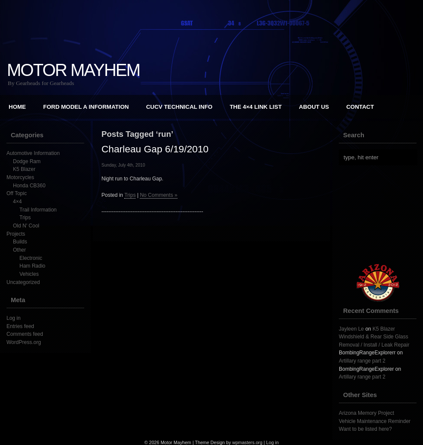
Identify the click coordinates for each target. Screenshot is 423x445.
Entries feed (20, 326)
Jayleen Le (351, 329)
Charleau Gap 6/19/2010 (154, 149)
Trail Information (38, 210)
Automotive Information (33, 153)
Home (17, 107)
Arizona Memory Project (366, 413)
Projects (15, 234)
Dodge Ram (27, 161)
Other (19, 250)
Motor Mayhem (73, 69)
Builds (20, 242)
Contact (360, 107)
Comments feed (24, 334)
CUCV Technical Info (179, 107)
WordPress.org (23, 342)
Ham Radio (32, 266)
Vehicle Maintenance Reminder (374, 421)
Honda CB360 (29, 186)
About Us (314, 107)
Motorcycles (20, 177)
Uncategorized (23, 282)
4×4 (17, 202)
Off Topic (16, 193)
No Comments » (158, 195)
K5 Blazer (24, 169)
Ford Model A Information (86, 107)
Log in (13, 318)
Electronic (30, 258)
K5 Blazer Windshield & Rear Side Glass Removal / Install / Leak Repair (374, 337)
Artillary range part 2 (362, 361)
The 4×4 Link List (255, 107)
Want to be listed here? (365, 429)
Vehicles (29, 274)
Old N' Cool (26, 226)
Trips (25, 218)
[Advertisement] (211, 254)
